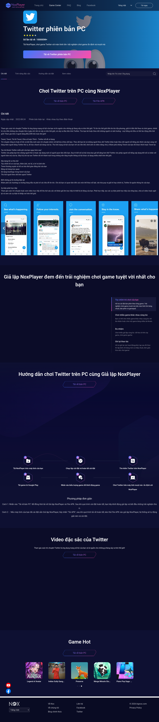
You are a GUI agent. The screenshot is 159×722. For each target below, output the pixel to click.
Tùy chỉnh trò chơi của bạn (126, 300)
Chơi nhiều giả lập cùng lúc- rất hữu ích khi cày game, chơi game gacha (131, 334)
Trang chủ (38, 5)
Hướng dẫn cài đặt (46, 74)
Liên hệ (80, 704)
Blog (79, 5)
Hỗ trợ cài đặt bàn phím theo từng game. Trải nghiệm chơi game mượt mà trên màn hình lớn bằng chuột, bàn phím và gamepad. (133, 306)
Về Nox (51, 704)
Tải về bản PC (60, 101)
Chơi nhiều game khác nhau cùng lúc (131, 315)
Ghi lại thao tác (121, 341)
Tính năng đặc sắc (22, 74)
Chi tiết (4, 74)
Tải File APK (98, 101)
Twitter (80, 712)
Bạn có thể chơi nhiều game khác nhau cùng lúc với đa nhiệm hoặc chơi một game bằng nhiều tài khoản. (133, 320)
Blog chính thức (55, 712)
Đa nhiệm (119, 329)
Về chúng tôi (53, 708)
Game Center (55, 5)
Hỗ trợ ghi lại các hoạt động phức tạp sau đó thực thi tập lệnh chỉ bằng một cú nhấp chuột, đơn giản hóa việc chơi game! (132, 347)
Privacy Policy (135, 708)
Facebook (91, 5)
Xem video (66, 74)
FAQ (69, 5)
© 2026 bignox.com (138, 704)
